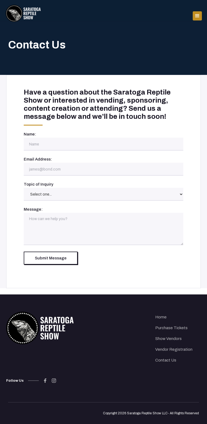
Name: (30, 134)
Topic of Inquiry (38, 184)
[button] (197, 12)
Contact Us (165, 360)
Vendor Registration (173, 349)
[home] (23, 12)
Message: (33, 209)
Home (161, 317)
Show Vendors (168, 338)
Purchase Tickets (171, 328)
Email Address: (38, 159)
